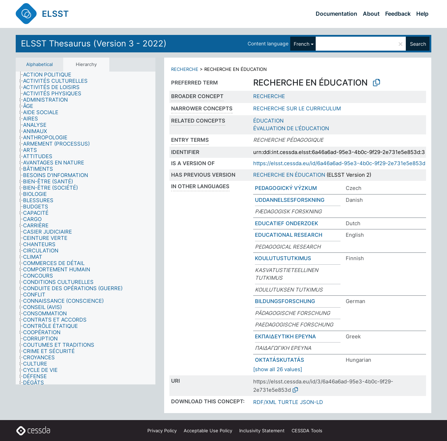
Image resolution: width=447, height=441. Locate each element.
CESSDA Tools (307, 430)
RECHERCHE (184, 69)
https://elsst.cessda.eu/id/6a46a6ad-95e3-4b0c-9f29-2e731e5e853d (339, 163)
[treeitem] (50, 75)
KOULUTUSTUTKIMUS (283, 258)
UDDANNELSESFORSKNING (289, 200)
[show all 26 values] (277, 369)
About (371, 13)
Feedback (398, 13)
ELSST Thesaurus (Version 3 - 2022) (94, 43)
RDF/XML (264, 402)
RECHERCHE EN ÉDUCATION (289, 174)
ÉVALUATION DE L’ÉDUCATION (291, 128)
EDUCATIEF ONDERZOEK (286, 223)
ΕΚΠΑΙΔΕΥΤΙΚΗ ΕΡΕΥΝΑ (285, 336)
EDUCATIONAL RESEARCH (288, 234)
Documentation (336, 13)
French (301, 44)
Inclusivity (262, 430)
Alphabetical (39, 64)
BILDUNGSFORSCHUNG (285, 301)
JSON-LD (311, 402)
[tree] (85, 228)
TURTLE (288, 402)
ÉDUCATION (268, 120)
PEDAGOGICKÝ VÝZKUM (286, 188)
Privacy (162, 430)
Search (418, 44)
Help (422, 13)
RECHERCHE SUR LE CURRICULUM (297, 108)
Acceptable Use (208, 430)
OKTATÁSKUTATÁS (279, 360)
